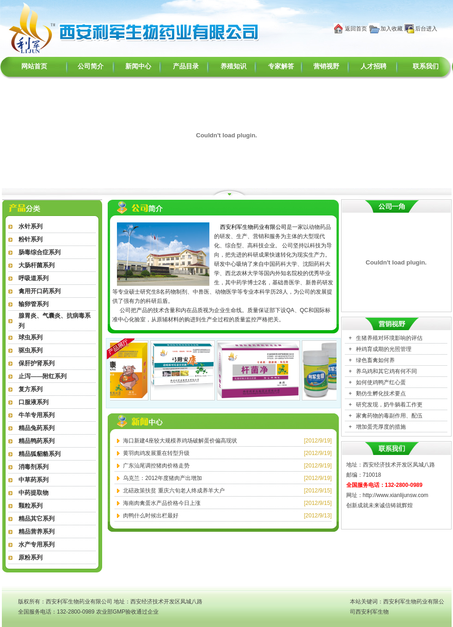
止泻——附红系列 (42, 376)
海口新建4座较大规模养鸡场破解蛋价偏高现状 (180, 440)
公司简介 (91, 66)
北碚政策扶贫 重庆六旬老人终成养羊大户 (173, 490)
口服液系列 (33, 402)
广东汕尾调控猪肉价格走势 (156, 465)
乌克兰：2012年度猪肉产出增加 (162, 478)
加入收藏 (391, 28)
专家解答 (281, 66)
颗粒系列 (30, 505)
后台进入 (426, 28)
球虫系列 (30, 337)
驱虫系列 (30, 350)
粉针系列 (30, 239)
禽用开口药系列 (39, 291)
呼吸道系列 (33, 278)
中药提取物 (33, 492)
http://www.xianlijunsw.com (396, 495)
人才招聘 (373, 66)
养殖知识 (233, 66)
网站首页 (34, 66)
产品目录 (186, 66)
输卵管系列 (33, 304)
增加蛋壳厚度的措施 (381, 427)
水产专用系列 (36, 544)
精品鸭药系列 (36, 440)
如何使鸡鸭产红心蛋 (381, 382)
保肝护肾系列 (36, 363)
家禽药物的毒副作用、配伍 (389, 415)
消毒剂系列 (33, 466)
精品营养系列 (36, 531)
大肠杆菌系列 (36, 265)
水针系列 (30, 226)
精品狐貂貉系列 (39, 453)
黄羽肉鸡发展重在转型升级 (156, 453)
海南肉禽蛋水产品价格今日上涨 (162, 503)
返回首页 (356, 28)
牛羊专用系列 (36, 415)
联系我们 (426, 66)
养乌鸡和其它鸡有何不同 (386, 371)
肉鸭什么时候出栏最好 (150, 515)
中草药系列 (33, 479)
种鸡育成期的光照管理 (383, 349)
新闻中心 (138, 66)
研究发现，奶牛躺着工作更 (389, 404)
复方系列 (30, 389)
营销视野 (326, 66)
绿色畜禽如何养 (375, 360)
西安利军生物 (372, 612)
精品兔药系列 (36, 427)
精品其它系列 (36, 518)
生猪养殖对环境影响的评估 (389, 338)
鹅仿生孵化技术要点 (381, 393)
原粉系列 (30, 557)
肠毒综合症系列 (39, 252)
